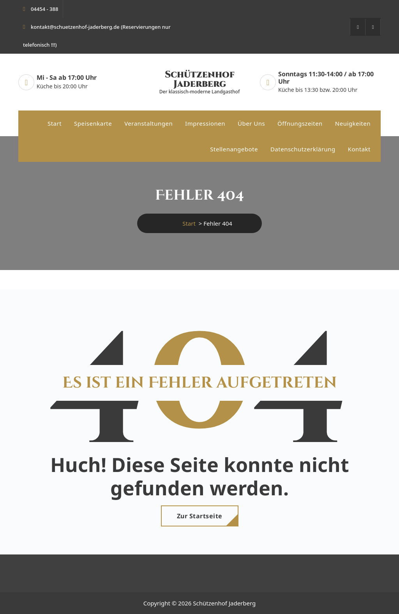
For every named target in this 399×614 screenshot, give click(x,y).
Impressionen (205, 123)
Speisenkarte (93, 123)
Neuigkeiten (353, 123)
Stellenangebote (234, 149)
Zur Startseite (199, 516)
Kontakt (359, 149)
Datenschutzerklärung (302, 149)
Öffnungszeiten (300, 123)
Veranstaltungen (148, 123)
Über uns (251, 123)
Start (55, 123)
